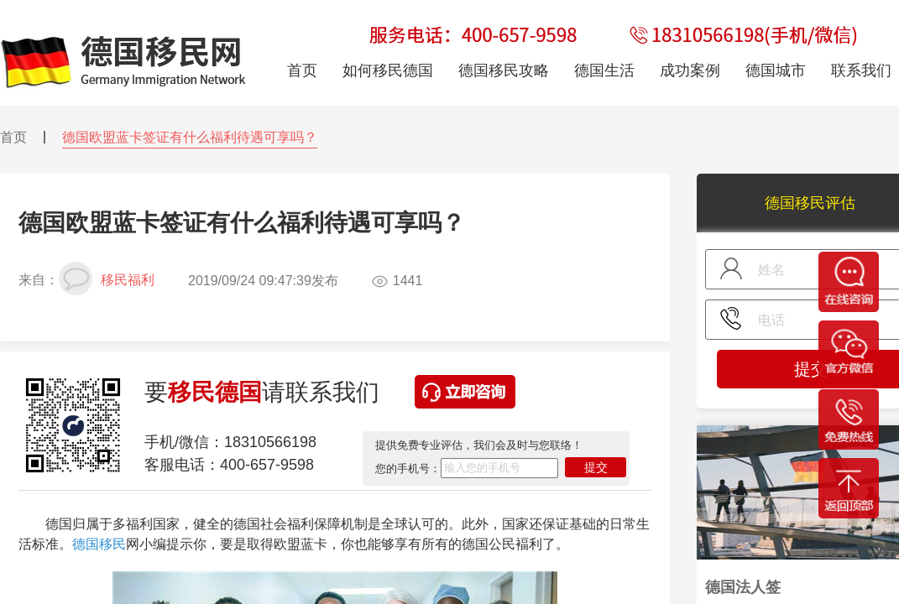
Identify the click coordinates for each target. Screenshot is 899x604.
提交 (596, 467)
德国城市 (775, 70)
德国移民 (99, 544)
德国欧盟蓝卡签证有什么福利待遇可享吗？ (189, 137)
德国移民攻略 (503, 70)
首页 (13, 137)
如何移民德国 (387, 70)
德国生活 (604, 70)
